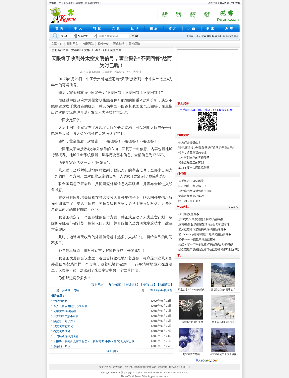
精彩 (225, 36)
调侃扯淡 (118, 43)
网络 (214, 36)
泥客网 (75, 50)
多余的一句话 (70, 290)
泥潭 (207, 15)
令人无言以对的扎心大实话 (70, 306)
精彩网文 (72, 43)
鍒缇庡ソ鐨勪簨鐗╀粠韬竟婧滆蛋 (201, 219)
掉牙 (173, 28)
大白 (192, 28)
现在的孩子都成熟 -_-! (192, 185)
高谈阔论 (134, 43)
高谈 (236, 36)
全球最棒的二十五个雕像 (223, 354)
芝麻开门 (185, 367)
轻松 (220, 36)
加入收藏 (224, 3)
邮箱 (179, 15)
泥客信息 (151, 367)
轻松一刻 (103, 43)
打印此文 (148, 284)
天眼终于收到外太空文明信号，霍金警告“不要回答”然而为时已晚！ (95, 341)
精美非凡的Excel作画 (223, 322)
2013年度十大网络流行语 (193, 167)
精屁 (154, 28)
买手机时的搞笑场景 (191, 180)
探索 (211, 28)
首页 (60, 28)
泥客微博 (140, 367)
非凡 (78, 28)
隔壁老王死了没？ (64, 321)
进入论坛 (233, 207)
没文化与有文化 (63, 326)
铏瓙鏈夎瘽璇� (188, 214)
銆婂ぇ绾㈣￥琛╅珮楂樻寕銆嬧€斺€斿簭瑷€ (205, 244)
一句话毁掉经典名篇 (159, 290)
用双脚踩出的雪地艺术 (223, 289)
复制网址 (97, 284)
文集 (116, 28)
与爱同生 (88, 43)
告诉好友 (131, 284)
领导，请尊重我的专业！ (193, 152)
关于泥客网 (105, 367)
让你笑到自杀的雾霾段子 (193, 157)
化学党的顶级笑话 (64, 311)
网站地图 (163, 367)
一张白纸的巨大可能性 (191, 322)
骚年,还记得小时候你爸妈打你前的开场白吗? (206, 147)
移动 (230, 36)
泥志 (193, 15)
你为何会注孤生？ (189, 142)
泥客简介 (117, 367)
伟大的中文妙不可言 (66, 316)
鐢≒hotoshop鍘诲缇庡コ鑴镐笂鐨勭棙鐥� (204, 234)
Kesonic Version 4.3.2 (174, 372)
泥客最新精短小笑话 (191, 196)
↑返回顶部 (111, 351)
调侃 (198, 36)
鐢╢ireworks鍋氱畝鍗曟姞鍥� (197, 239)
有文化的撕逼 (61, 331)
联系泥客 (174, 367)
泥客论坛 (119, 71)
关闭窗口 (165, 284)
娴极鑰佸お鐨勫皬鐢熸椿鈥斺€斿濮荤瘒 (204, 224)
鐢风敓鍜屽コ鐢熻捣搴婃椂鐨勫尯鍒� (202, 229)
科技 (97, 28)
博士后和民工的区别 (191, 162)
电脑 (209, 36)
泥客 (165, 15)
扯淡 (135, 28)
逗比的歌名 (60, 301)
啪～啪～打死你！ (189, 201)
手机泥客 (235, 3)
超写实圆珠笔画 (191, 354)
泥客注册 (213, 3)
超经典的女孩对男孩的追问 (195, 191)
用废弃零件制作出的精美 (191, 289)
